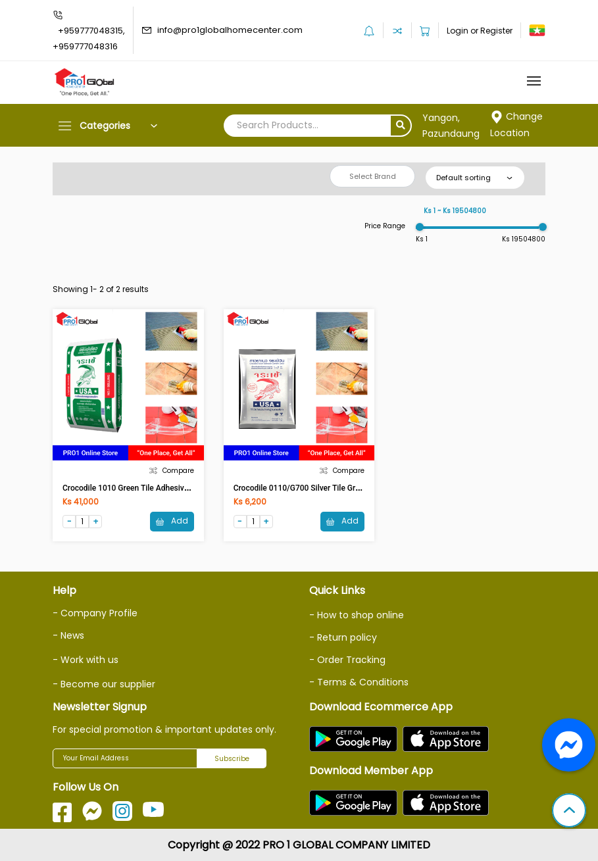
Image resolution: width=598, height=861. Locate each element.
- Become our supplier (104, 684)
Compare (171, 471)
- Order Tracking (347, 659)
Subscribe (231, 759)
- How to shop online (356, 615)
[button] (569, 811)
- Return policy (343, 637)
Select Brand (372, 176)
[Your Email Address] (125, 758)
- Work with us (85, 659)
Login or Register (479, 30)
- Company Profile (95, 613)
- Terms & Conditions (359, 682)
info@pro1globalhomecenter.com (230, 30)
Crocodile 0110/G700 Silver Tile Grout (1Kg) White (322, 488)
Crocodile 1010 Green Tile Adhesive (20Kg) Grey (147, 488)
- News (68, 635)
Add (172, 520)
